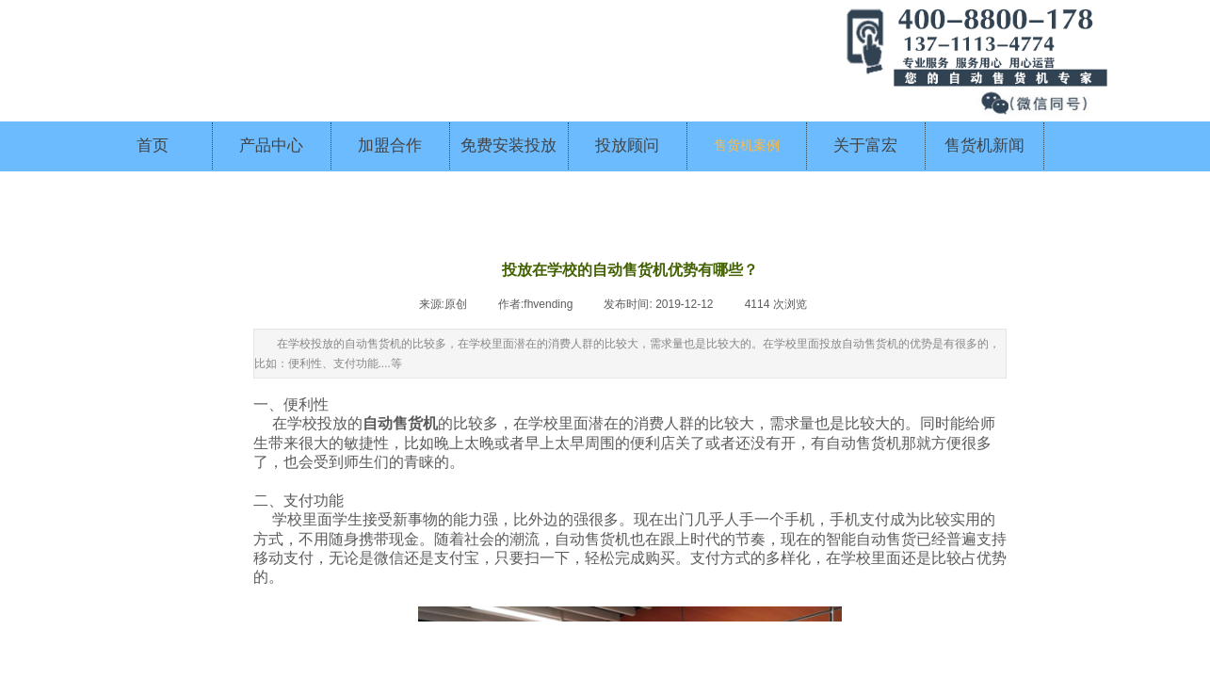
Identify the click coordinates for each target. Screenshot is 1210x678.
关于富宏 (865, 145)
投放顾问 (627, 145)
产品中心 (271, 145)
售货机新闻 (984, 145)
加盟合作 (390, 145)
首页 (153, 145)
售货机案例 (747, 145)
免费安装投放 (508, 145)
